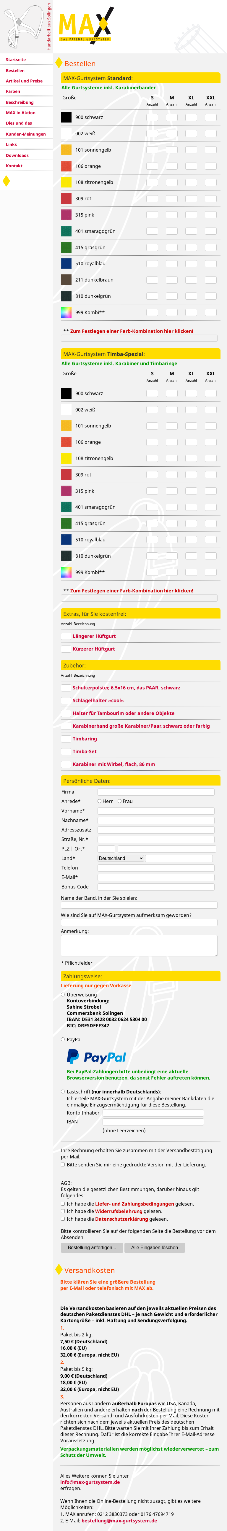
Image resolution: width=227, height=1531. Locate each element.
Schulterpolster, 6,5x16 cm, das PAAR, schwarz (126, 687)
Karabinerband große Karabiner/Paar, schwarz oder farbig (141, 726)
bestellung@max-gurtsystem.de (119, 1520)
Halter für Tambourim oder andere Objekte (124, 713)
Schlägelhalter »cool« (98, 700)
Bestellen (15, 70)
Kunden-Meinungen (26, 134)
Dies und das (19, 123)
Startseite (16, 59)
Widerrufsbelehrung (118, 1211)
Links (11, 144)
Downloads (17, 155)
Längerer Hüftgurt (94, 636)
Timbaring (85, 738)
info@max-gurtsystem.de (90, 1482)
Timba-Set (85, 751)
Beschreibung (20, 102)
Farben (13, 91)
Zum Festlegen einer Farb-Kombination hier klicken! (131, 331)
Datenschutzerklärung (121, 1219)
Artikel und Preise (24, 81)
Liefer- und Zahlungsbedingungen (134, 1204)
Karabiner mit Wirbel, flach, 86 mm (114, 764)
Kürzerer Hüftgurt (94, 649)
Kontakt (14, 165)
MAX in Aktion (20, 112)
